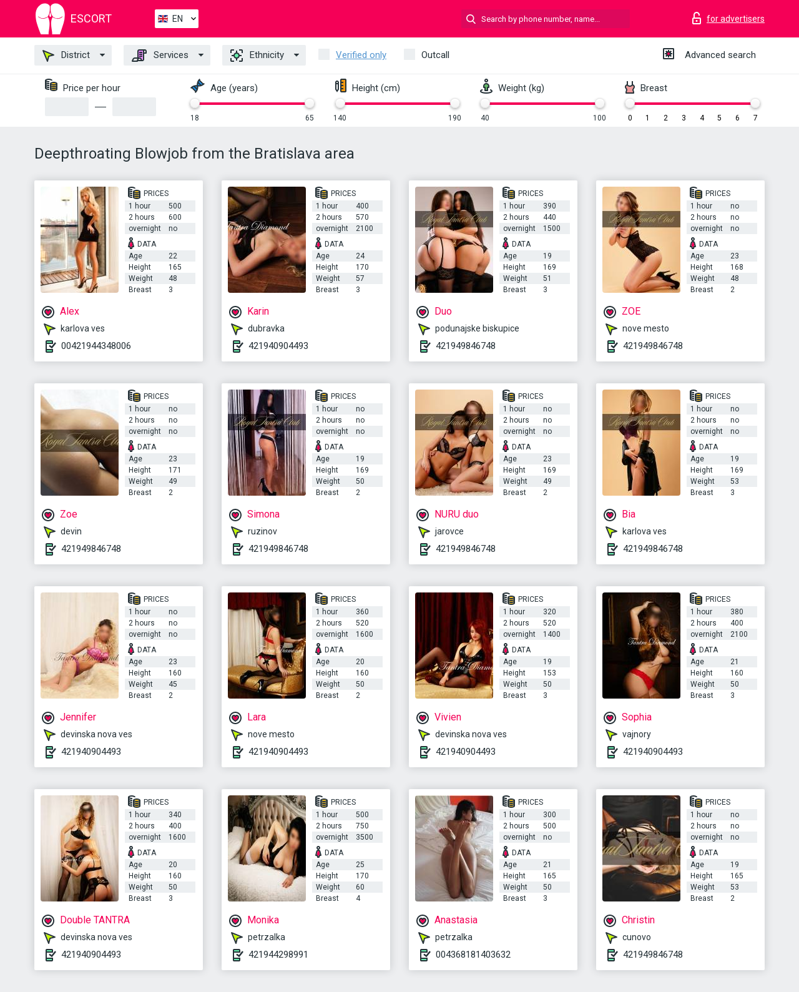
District (66, 55)
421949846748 (466, 345)
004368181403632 (473, 954)
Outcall (435, 55)
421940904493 (278, 345)
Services (160, 55)
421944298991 (278, 954)
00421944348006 (96, 345)
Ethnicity (257, 55)
